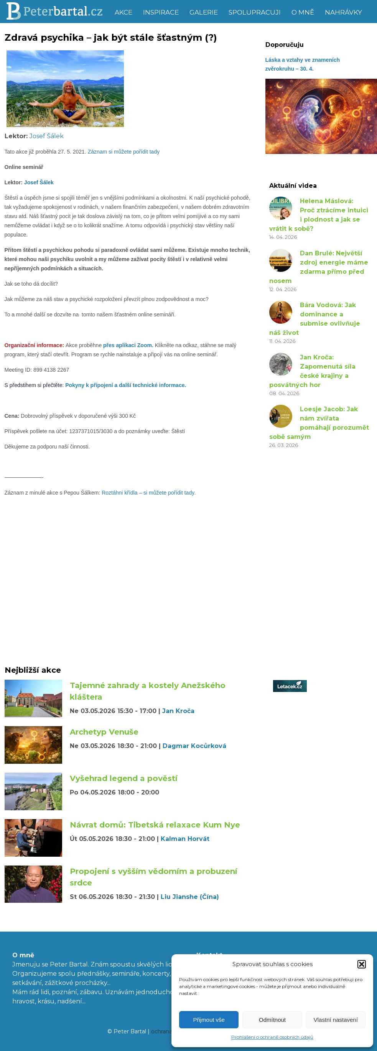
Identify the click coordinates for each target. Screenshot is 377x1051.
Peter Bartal (57, 11)
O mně (302, 12)
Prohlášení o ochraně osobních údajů (272, 1037)
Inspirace (161, 12)
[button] (361, 964)
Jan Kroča (178, 711)
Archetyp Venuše (104, 732)
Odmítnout (272, 1019)
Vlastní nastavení (336, 1019)
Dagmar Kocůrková (194, 746)
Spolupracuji (255, 12)
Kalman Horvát (185, 838)
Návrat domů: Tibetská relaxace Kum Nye (155, 824)
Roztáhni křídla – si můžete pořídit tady (148, 493)
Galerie (203, 12)
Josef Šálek (47, 136)
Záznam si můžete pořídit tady (124, 152)
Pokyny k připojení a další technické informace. (125, 385)
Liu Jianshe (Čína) (190, 896)
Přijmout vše (209, 1019)
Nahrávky (343, 12)
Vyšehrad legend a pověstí (124, 778)
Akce (123, 12)
